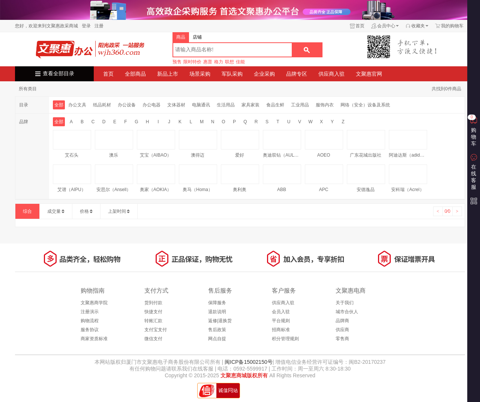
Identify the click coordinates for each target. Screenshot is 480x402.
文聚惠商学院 (94, 302)
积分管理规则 (285, 338)
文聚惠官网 (369, 74)
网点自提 (217, 338)
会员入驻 (281, 311)
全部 (58, 105)
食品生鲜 (275, 105)
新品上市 (167, 74)
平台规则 (281, 320)
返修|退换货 (220, 320)
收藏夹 (418, 25)
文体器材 (176, 105)
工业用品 (300, 105)
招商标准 (281, 329)
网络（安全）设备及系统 (365, 105)
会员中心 (386, 25)
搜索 (307, 50)
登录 (86, 25)
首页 (360, 25)
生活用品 (226, 105)
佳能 (240, 61)
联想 (229, 61)
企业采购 (264, 74)
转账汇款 (153, 320)
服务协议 (90, 329)
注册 (99, 25)
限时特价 (192, 61)
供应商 (342, 329)
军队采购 (232, 74)
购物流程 (90, 320)
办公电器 (151, 105)
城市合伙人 (347, 311)
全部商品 (135, 74)
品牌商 (342, 320)
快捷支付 (153, 311)
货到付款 (153, 302)
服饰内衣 (325, 105)
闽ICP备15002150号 (248, 362)
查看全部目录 (58, 73)
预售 (177, 61)
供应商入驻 (331, 74)
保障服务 (217, 302)
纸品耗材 (102, 105)
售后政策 (217, 329)
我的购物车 (452, 25)
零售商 (342, 338)
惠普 (207, 61)
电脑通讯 (201, 105)
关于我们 (345, 302)
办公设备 (127, 105)
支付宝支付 (155, 329)
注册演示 (90, 311)
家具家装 (251, 105)
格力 (218, 61)
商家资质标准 (94, 338)
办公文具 (77, 105)
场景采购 (199, 74)
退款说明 (217, 311)
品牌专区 (296, 74)
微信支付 (153, 338)
